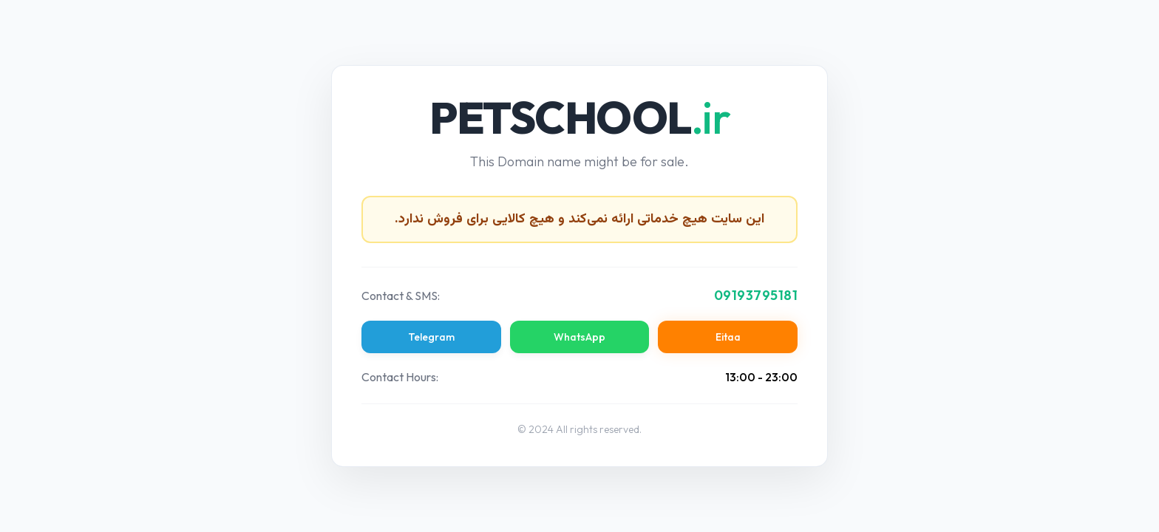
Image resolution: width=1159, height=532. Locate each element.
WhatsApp (579, 337)
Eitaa (728, 337)
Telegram (431, 337)
